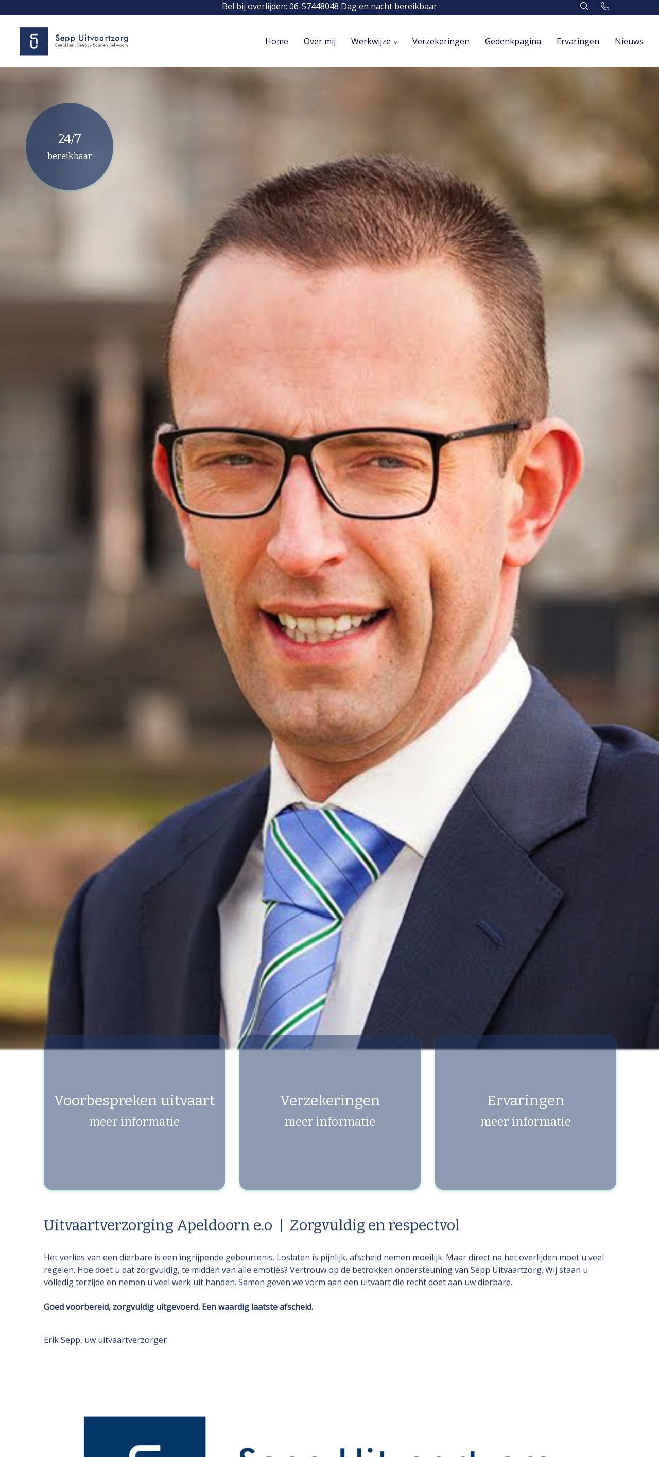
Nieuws (629, 41)
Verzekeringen (441, 41)
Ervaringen (578, 41)
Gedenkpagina (513, 41)
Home (276, 41)
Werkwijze (371, 41)
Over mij (320, 41)
